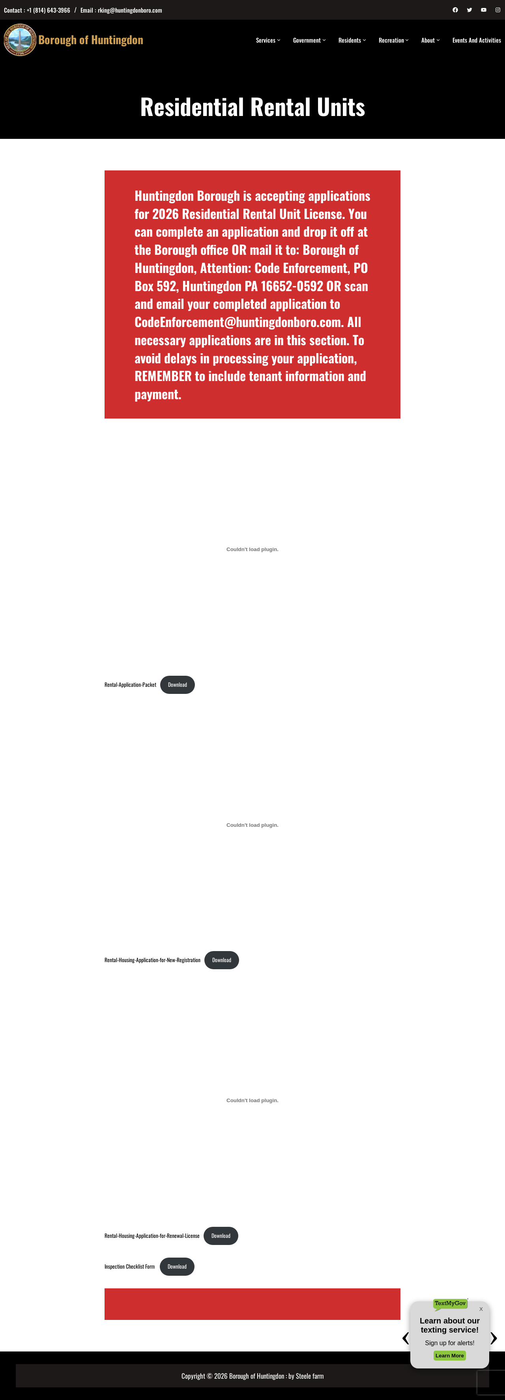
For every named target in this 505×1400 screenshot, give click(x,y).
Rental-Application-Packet (130, 684)
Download (177, 684)
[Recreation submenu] (407, 39)
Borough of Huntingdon (90, 39)
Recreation (391, 40)
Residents (350, 40)
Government (307, 40)
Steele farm (310, 1376)
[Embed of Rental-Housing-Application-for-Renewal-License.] (252, 1100)
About (428, 40)
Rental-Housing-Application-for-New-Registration (152, 960)
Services (265, 40)
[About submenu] (438, 39)
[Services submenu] (279, 39)
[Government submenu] (324, 39)
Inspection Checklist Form (130, 1266)
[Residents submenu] (364, 39)
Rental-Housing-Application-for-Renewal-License (152, 1235)
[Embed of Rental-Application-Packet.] (252, 549)
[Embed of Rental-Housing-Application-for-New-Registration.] (252, 825)
